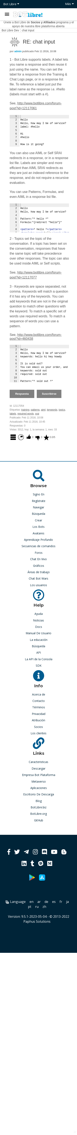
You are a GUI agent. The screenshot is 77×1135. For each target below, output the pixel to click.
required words (25, 413)
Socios (38, 727)
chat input (28, 30)
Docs (38, 627)
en (31, 901)
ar (39, 901)
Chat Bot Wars (38, 578)
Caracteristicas (38, 762)
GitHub (38, 820)
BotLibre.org (38, 814)
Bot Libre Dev (10, 30)
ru (37, 906)
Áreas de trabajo (39, 572)
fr (61, 901)
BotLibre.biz (38, 807)
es (54, 901)
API (38, 652)
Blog (39, 801)
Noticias (38, 620)
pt (29, 906)
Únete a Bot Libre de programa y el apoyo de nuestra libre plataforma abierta (39, 24)
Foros (39, 553)
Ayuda (38, 614)
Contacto (38, 701)
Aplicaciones (38, 788)
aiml (43, 409)
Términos (38, 707)
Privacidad (38, 714)
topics (62, 409)
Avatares (38, 533)
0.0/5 (49, 437)
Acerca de (38, 694)
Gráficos (38, 566)
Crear (38, 520)
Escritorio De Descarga (38, 794)
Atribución (38, 720)
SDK (38, 665)
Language (16, 901)
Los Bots (38, 527)
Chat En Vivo (38, 559)
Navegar (38, 507)
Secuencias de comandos (38, 546)
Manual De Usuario (38, 633)
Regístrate (38, 501)
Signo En (38, 494)
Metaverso (38, 781)
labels (13, 413)
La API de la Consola (38, 659)
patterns (35, 409)
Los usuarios (38, 585)
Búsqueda (38, 514)
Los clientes (38, 733)
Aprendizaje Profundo (38, 540)
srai (37, 413)
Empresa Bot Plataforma (38, 775)
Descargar (38, 768)
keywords (52, 409)
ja (67, 901)
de (46, 901)
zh (44, 906)
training (25, 409)
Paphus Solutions (37, 921)
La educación (38, 640)
